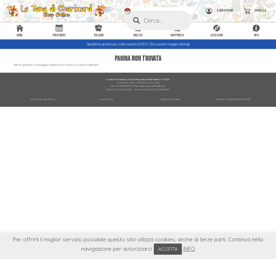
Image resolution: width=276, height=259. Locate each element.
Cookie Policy (106, 99)
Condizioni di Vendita (169, 99)
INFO (189, 248)
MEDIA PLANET (243, 99)
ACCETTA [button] (168, 249)
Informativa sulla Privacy (43, 99)
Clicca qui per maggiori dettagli (169, 44)
